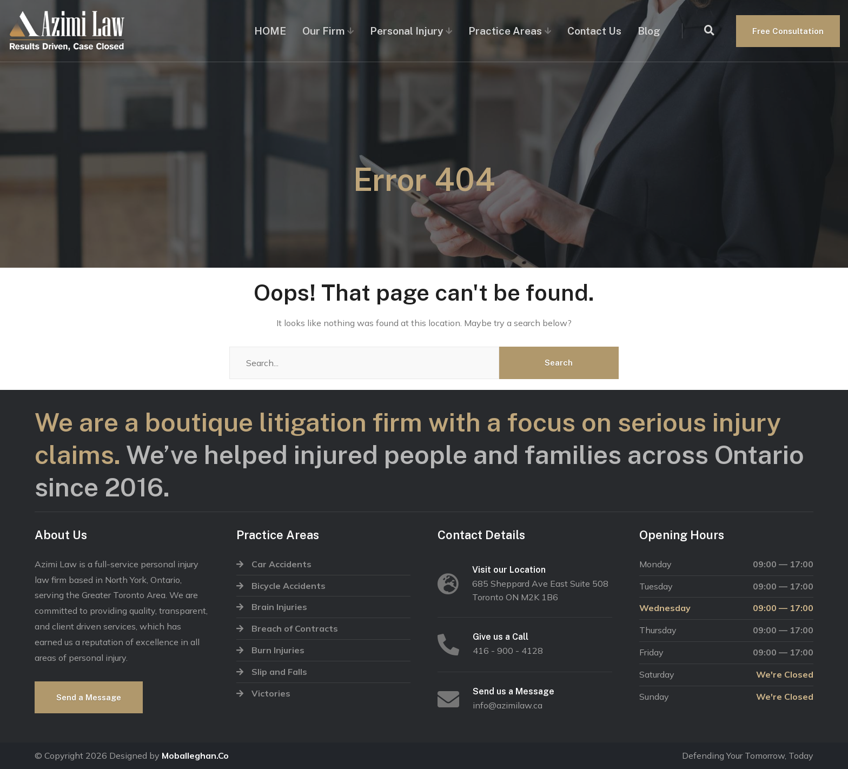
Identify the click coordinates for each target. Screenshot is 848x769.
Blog (649, 31)
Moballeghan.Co (195, 755)
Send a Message (88, 697)
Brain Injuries (279, 606)
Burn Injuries (277, 650)
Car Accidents (281, 564)
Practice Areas (505, 31)
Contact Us (594, 31)
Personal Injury (406, 31)
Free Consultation (788, 31)
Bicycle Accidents (288, 585)
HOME (270, 31)
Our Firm (323, 31)
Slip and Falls (279, 671)
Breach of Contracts (294, 628)
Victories (270, 693)
